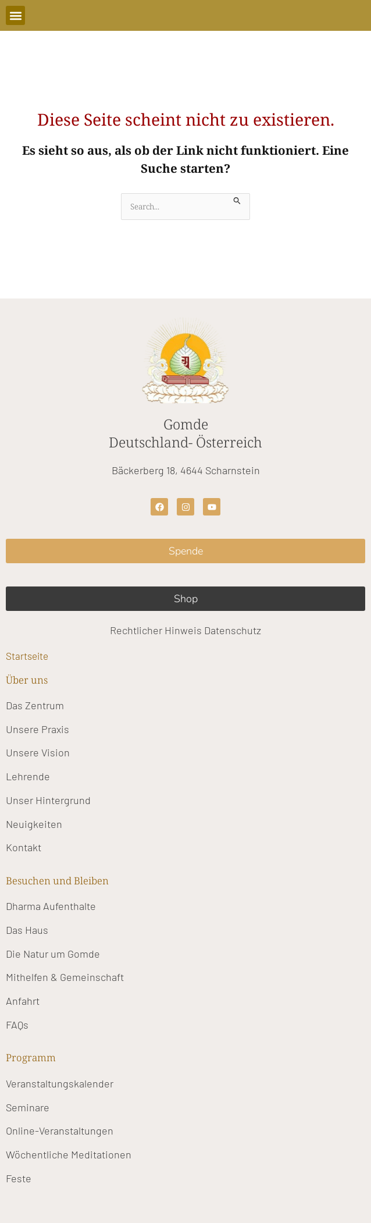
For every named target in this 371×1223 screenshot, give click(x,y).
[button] (15, 15)
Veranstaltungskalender (59, 1083)
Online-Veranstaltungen (59, 1130)
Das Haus (27, 929)
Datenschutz (232, 630)
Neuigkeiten (34, 823)
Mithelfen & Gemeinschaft (65, 976)
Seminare (27, 1107)
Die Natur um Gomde (53, 953)
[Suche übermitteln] (237, 199)
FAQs (17, 1024)
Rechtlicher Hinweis (156, 630)
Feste (18, 1178)
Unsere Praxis (37, 729)
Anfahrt (23, 1000)
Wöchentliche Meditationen (68, 1154)
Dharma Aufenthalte (51, 906)
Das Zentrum (35, 705)
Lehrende (28, 776)
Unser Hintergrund (48, 800)
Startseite (27, 656)
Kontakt (23, 847)
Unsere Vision (38, 752)
